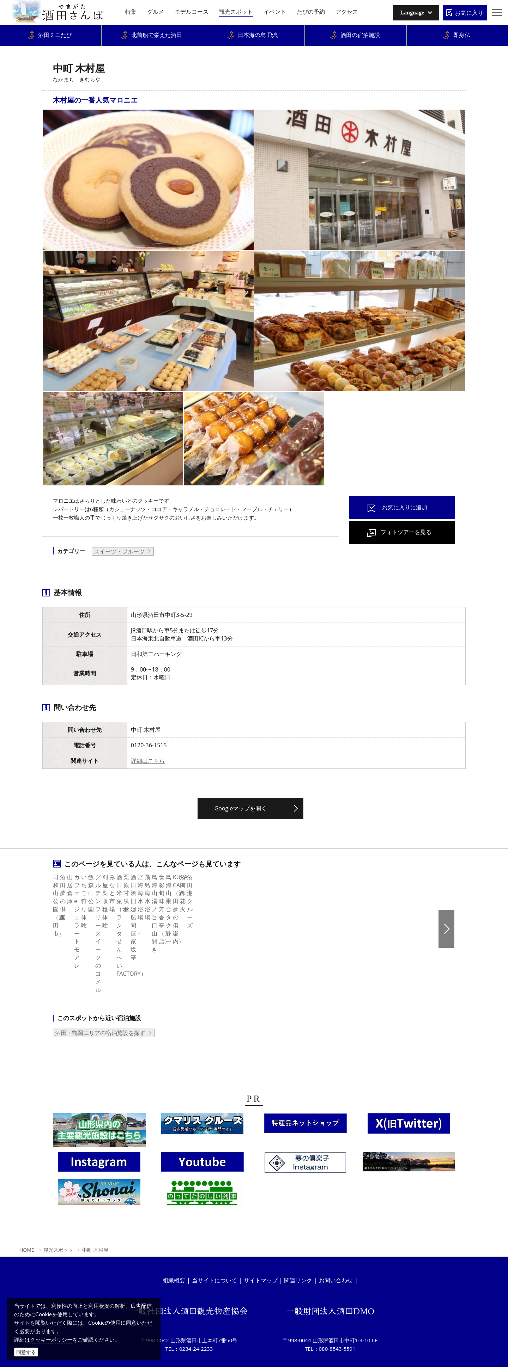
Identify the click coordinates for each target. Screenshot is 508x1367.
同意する (26, 1352)
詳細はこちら (148, 761)
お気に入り (469, 13)
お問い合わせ (336, 1239)
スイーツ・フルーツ (119, 551)
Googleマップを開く (240, 808)
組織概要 (174, 1239)
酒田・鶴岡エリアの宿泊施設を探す (100, 991)
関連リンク (298, 1239)
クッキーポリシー (51, 1339)
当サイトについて (214, 1239)
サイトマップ (261, 1239)
